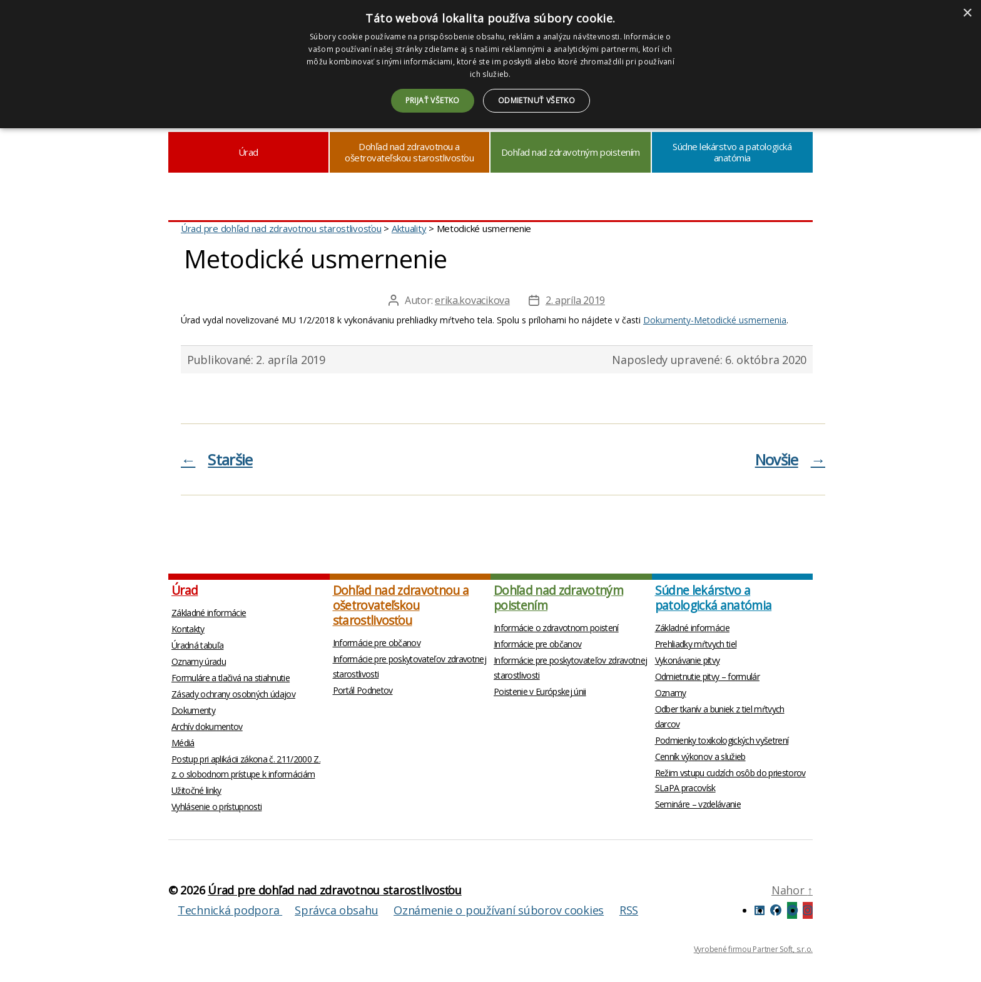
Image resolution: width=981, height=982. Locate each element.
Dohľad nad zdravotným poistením (570, 152)
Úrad (248, 152)
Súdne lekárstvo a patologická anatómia (732, 152)
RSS (628, 910)
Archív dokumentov (207, 726)
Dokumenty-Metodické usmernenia (714, 320)
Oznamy (670, 693)
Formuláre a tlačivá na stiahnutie (230, 678)
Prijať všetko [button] (432, 100)
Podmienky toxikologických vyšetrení (722, 740)
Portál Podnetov (363, 690)
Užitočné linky (196, 790)
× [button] (967, 13)
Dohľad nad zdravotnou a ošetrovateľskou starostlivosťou (409, 152)
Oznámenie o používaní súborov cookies (499, 910)
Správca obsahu (336, 910)
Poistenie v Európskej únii (540, 691)
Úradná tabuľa (197, 645)
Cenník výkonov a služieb (700, 756)
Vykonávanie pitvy (687, 660)
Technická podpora (230, 910)
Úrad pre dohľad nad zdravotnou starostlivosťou (335, 890)
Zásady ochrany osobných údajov (233, 694)
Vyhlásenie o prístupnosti (216, 806)
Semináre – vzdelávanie (698, 804)
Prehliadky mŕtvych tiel (696, 644)
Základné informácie (208, 613)
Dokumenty (193, 710)
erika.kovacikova (472, 300)
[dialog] (490, 64)
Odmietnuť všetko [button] (536, 100)
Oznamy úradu (198, 661)
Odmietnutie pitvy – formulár (707, 676)
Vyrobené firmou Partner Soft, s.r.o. (753, 949)
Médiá (183, 743)
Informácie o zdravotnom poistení (556, 628)
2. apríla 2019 (575, 300)
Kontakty (188, 629)
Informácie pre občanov (376, 643)
